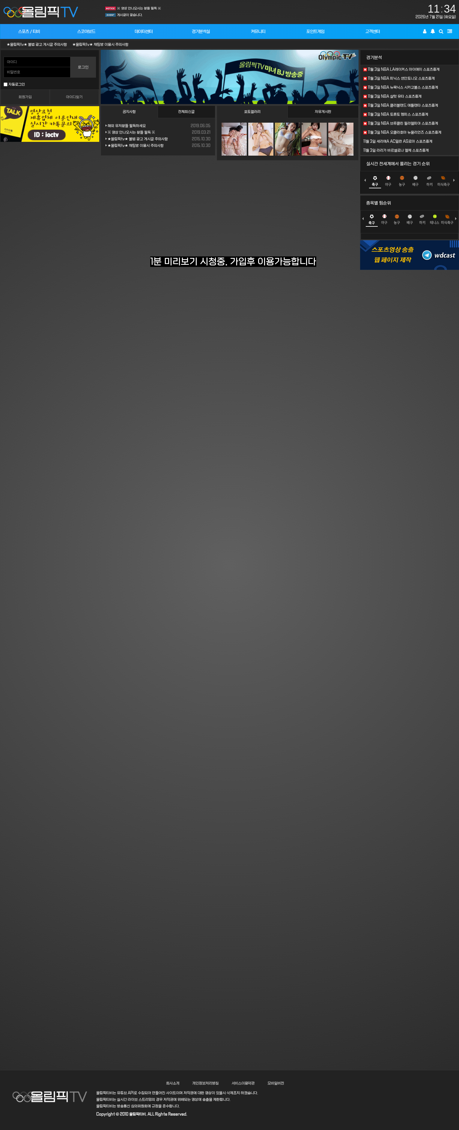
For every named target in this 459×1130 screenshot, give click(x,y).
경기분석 (374, 57)
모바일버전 (275, 1083)
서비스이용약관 (243, 1083)
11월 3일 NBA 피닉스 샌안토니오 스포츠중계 (399, 78)
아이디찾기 (74, 97)
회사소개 (172, 1083)
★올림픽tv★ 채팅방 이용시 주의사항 (108, 45)
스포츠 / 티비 (29, 31)
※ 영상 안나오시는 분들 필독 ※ (139, 8)
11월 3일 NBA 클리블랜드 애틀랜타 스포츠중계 (400, 105)
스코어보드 (86, 31)
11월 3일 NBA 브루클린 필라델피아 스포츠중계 (400, 123)
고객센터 (372, 31)
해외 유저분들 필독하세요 (126, 126)
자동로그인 (14, 84)
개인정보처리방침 (205, 1083)
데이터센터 (144, 31)
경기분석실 (201, 31)
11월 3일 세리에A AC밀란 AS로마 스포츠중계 (397, 141)
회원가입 (25, 97)
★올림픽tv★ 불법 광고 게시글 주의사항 (44, 45)
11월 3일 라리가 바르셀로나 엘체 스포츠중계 (396, 150)
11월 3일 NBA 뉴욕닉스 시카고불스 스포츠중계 (400, 87)
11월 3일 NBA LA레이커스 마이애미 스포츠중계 (401, 69)
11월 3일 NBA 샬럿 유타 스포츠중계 (392, 96)
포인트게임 (315, 31)
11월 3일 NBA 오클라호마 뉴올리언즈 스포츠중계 (402, 132)
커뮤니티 (258, 31)
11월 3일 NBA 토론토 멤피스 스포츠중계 (395, 114)
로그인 (83, 67)
